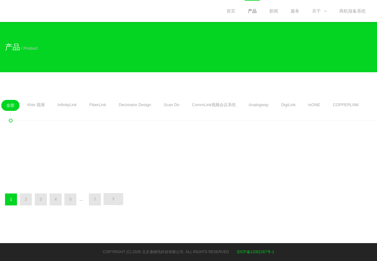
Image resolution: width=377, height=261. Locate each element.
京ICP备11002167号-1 (255, 252)
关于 (319, 11)
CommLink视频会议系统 (214, 106)
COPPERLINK (346, 106)
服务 (295, 11)
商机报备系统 (352, 11)
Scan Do (171, 106)
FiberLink (97, 106)
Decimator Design (135, 106)
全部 (10, 107)
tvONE (314, 106)
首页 (231, 11)
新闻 (273, 11)
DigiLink (288, 106)
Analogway (259, 106)
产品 (252, 11)
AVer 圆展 (36, 106)
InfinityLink (67, 106)
